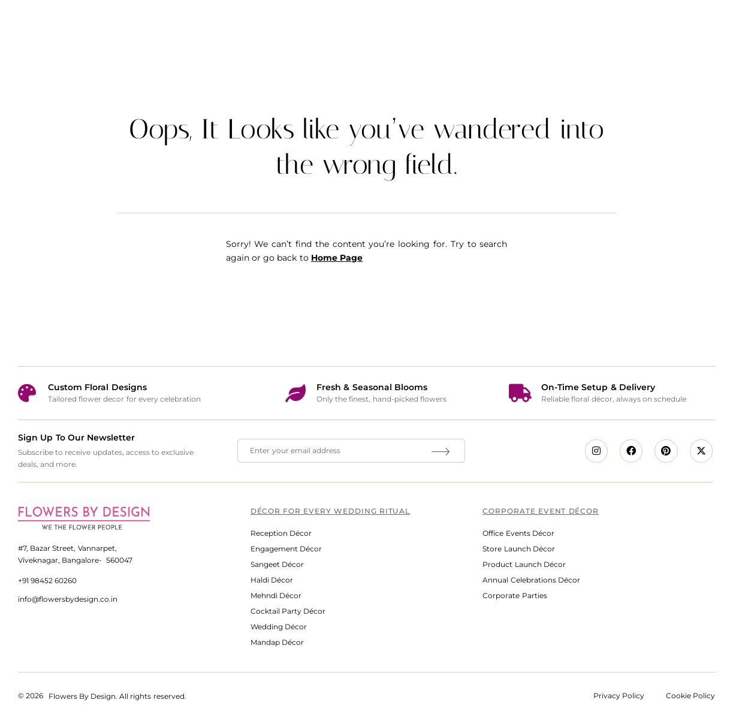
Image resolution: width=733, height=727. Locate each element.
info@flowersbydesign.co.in (67, 599)
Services (272, 26)
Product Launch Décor (523, 564)
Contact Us (675, 26)
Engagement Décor (286, 548)
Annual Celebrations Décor (531, 579)
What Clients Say (501, 26)
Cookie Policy (690, 695)
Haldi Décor (272, 579)
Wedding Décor (279, 626)
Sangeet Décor (277, 564)
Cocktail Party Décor (288, 611)
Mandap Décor (277, 642)
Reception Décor (281, 533)
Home (191, 26)
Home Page (337, 257)
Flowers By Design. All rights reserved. (117, 696)
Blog (595, 26)
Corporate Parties (514, 595)
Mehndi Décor (276, 595)
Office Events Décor (518, 533)
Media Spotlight (379, 26)
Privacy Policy (618, 695)
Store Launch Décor (518, 548)
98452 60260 (54, 580)
